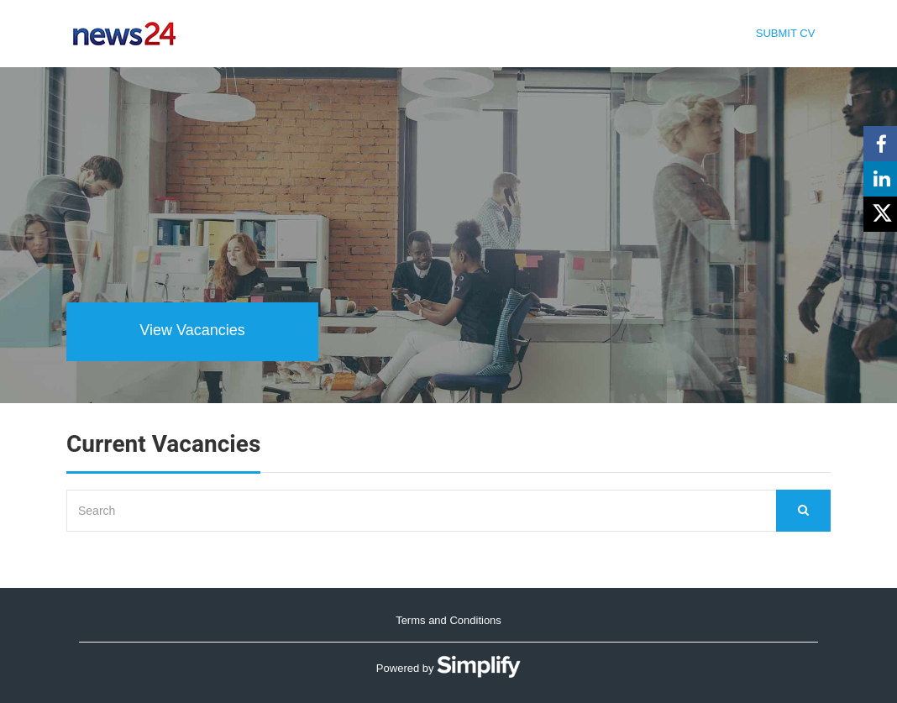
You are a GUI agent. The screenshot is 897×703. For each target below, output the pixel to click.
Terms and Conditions (448, 620)
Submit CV (786, 33)
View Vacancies (191, 330)
